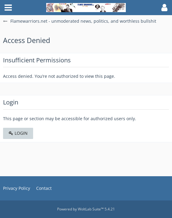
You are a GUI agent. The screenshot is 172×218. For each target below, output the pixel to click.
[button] (8, 7)
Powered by (86, 209)
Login (18, 133)
